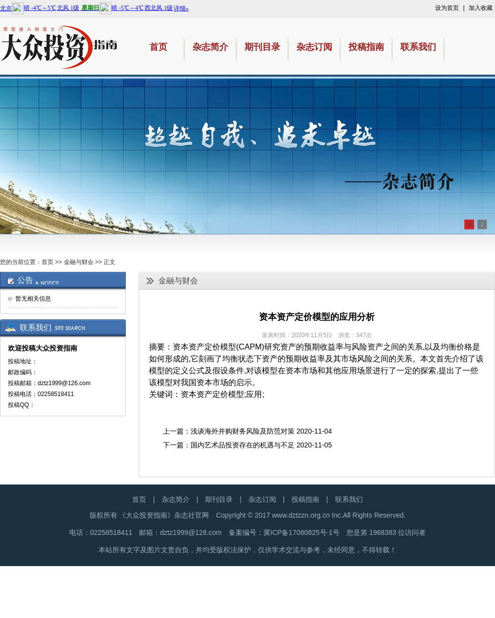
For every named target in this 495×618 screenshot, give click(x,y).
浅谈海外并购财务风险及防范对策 (243, 431)
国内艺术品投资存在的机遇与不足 (243, 445)
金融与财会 (79, 262)
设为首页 (447, 7)
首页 (47, 262)
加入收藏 (481, 7)
